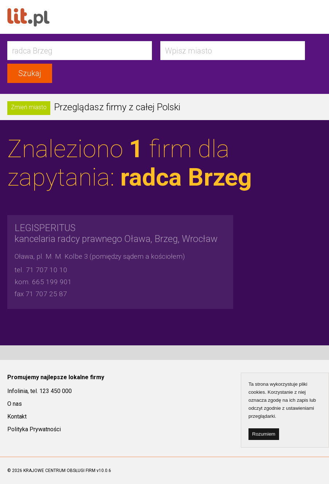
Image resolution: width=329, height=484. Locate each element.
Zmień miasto (29, 107)
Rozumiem (263, 434)
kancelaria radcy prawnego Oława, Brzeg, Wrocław (116, 233)
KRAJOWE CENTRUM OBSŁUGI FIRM (59, 470)
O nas (14, 403)
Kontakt (17, 416)
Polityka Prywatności (34, 429)
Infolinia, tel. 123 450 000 (39, 391)
